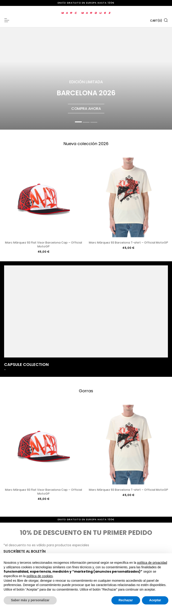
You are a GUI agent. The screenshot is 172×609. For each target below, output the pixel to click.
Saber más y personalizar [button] (30, 600)
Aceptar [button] (155, 600)
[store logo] (86, 13)
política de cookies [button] (39, 576)
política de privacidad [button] (152, 562)
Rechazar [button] (126, 600)
